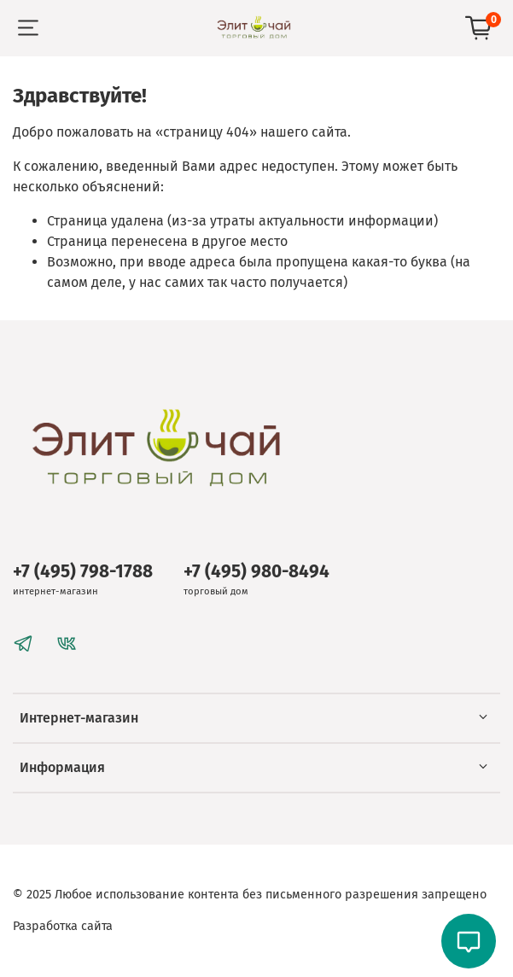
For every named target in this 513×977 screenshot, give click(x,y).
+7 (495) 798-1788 (83, 571)
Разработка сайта (63, 926)
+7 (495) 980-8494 (256, 571)
